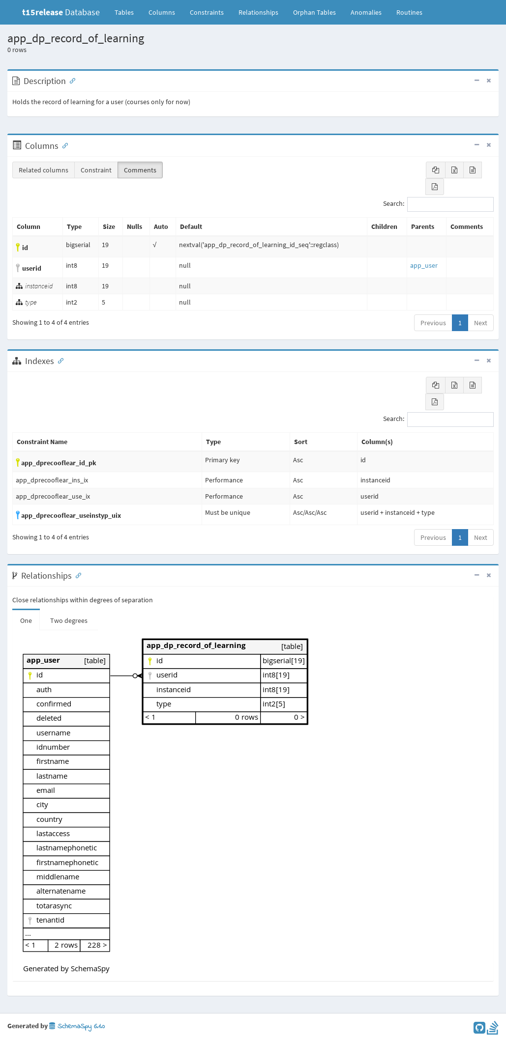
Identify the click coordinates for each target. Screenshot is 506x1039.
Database (61, 12)
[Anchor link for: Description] (70, 80)
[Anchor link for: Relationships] (76, 574)
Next (480, 322)
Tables (128, 12)
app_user (424, 265)
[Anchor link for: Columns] (63, 144)
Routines (409, 12)
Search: (438, 204)
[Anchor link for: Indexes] (58, 360)
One (26, 620)
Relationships (258, 12)
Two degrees (69, 620)
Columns (162, 12)
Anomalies (366, 12)
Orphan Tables (314, 12)
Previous (433, 322)
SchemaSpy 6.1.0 (77, 1026)
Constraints (207, 12)
